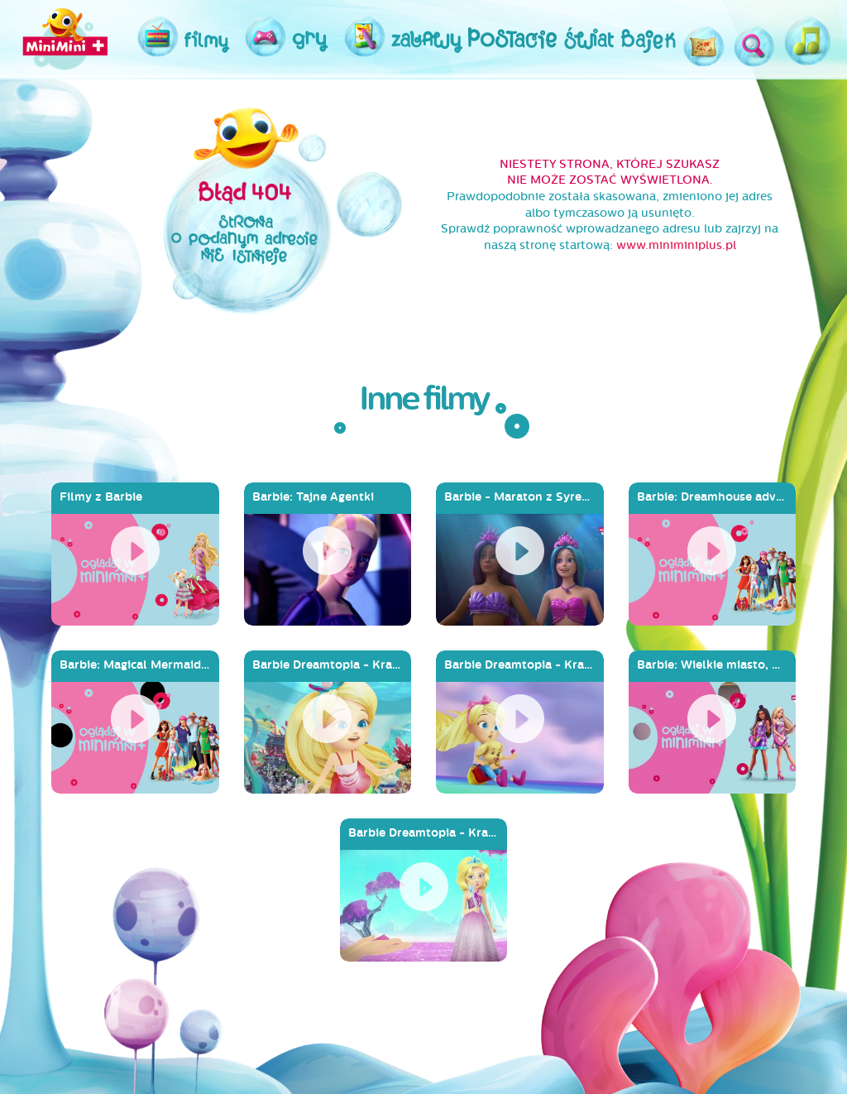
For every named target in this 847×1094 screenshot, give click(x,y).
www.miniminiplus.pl (676, 245)
